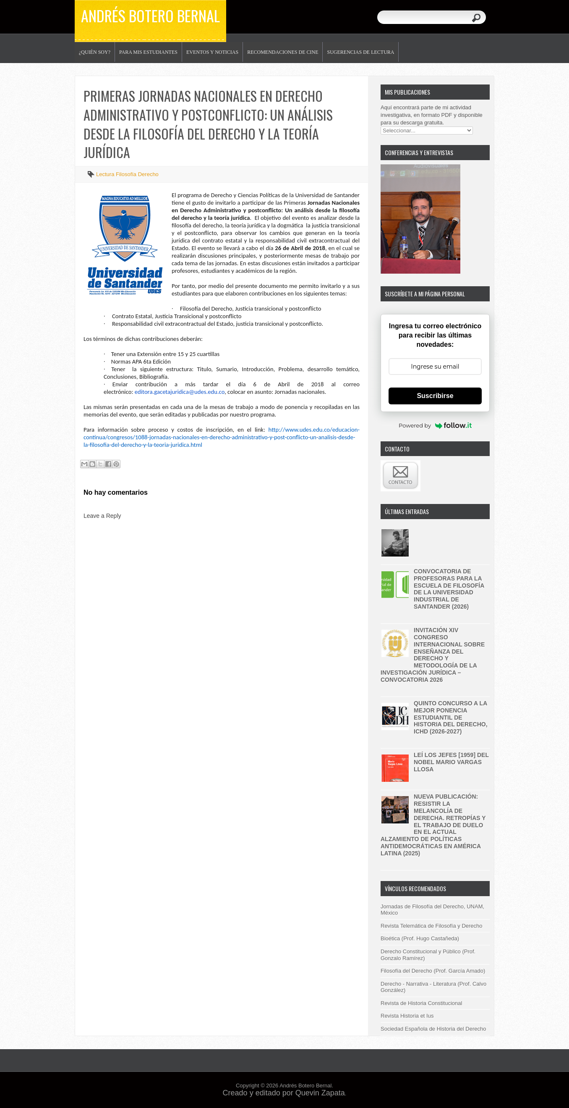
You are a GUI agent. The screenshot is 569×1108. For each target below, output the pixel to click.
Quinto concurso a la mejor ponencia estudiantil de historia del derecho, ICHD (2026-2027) (451, 717)
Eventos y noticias (212, 52)
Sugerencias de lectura (360, 52)
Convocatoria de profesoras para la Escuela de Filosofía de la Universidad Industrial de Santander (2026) (449, 589)
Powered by (435, 425)
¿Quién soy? (94, 52)
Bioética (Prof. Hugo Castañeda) (420, 938)
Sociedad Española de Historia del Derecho (433, 1029)
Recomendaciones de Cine (282, 52)
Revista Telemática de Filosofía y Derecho (432, 926)
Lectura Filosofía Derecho (127, 174)
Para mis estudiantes (148, 52)
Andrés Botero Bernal (150, 15)
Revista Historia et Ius (407, 1016)
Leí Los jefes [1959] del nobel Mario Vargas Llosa (451, 762)
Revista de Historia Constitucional (421, 1003)
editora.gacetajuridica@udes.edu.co (179, 392)
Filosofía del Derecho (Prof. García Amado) (433, 971)
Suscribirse (435, 395)
